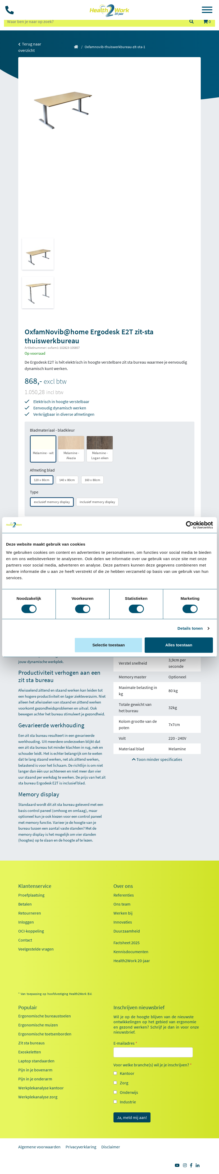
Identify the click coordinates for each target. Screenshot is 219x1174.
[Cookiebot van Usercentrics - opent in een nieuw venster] (190, 525)
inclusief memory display (97, 502)
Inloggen (26, 922)
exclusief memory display (52, 502)
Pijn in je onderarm (35, 1078)
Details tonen (190, 628)
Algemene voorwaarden (39, 1146)
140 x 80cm (67, 480)
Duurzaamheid (126, 931)
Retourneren (29, 913)
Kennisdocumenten (130, 951)
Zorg (124, 1082)
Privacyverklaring (81, 1146)
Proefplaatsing (31, 895)
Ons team (121, 904)
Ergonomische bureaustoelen (44, 1015)
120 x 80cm (41, 480)
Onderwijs (129, 1092)
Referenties (123, 895)
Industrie (128, 1101)
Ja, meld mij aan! (132, 1117)
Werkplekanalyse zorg (37, 1096)
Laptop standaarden (36, 1060)
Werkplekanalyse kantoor (41, 1087)
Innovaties (122, 922)
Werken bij (123, 913)
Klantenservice (34, 886)
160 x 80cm (92, 480)
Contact (25, 940)
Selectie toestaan (108, 645)
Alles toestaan (178, 645)
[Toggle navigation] (207, 10)
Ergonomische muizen (38, 1024)
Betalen (25, 904)
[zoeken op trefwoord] (94, 21)
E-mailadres (125, 1043)
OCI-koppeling (31, 931)
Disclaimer (110, 1146)
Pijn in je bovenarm (35, 1069)
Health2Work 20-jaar (131, 960)
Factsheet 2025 (126, 942)
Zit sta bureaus (31, 1042)
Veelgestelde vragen (36, 949)
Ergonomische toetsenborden (44, 1033)
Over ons (123, 886)
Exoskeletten (29, 1051)
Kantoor (127, 1073)
